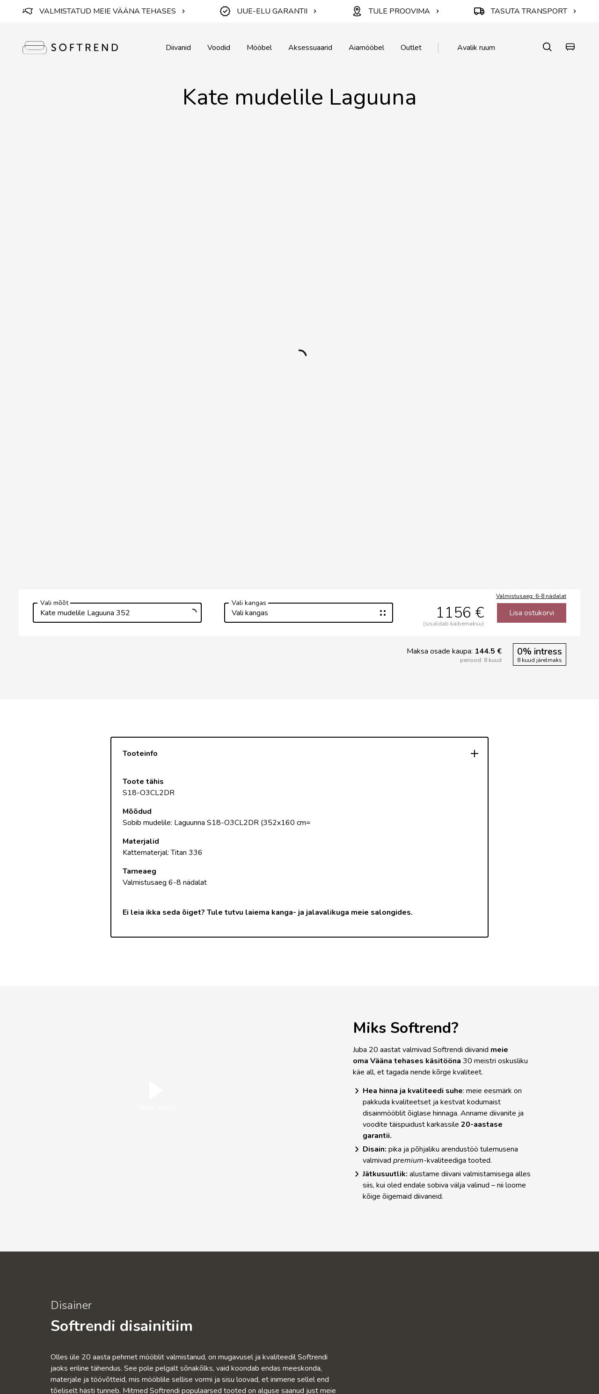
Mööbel (259, 48)
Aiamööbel (366, 48)
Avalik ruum (476, 48)
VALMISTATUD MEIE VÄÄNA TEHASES (103, 11)
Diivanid (178, 48)
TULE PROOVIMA (395, 11)
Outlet (411, 48)
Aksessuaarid (310, 48)
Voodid (218, 48)
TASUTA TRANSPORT (525, 11)
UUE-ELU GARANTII (268, 11)
